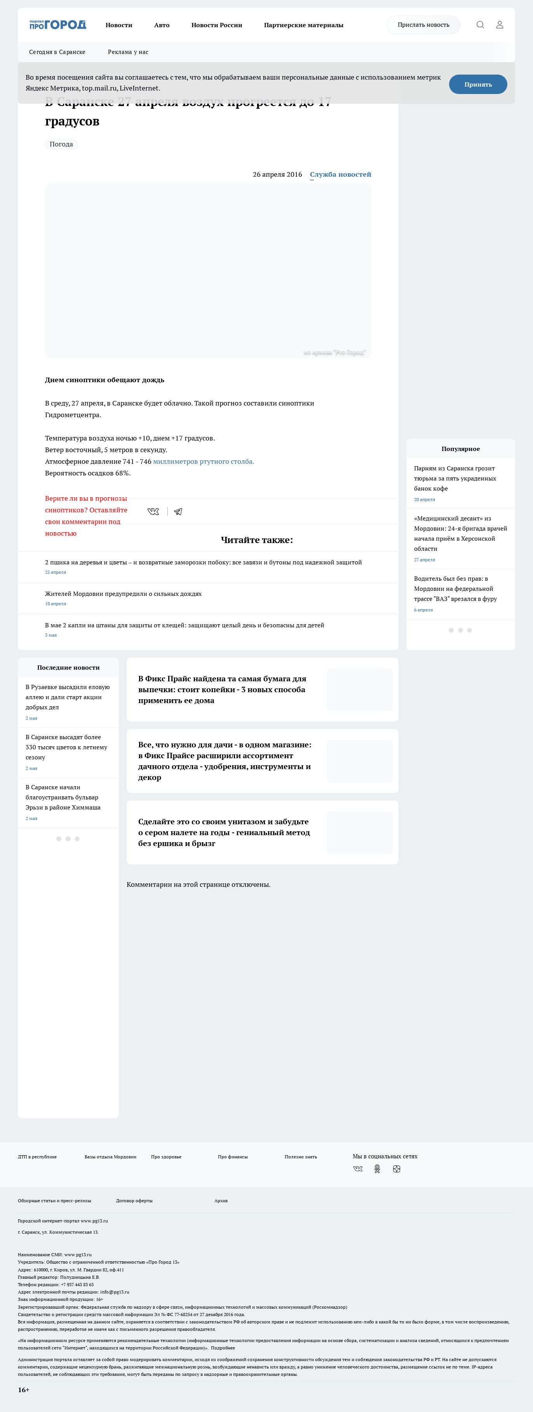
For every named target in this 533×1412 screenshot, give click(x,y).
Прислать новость (423, 24)
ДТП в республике (37, 1157)
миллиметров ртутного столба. (203, 461)
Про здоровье (166, 1157)
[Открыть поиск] (480, 25)
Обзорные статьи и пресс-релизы (54, 1200)
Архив (221, 1200)
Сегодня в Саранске (57, 52)
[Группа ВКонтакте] (358, 1169)
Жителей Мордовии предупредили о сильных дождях (208, 599)
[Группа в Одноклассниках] (377, 1169)
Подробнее (223, 1348)
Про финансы (233, 1157)
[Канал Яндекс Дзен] (396, 1169)
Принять (478, 84)
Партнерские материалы (303, 25)
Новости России (217, 25)
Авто (162, 25)
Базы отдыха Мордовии (110, 1157)
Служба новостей (340, 174)
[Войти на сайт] (499, 25)
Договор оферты (134, 1200)
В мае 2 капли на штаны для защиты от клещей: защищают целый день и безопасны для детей (208, 630)
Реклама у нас (128, 52)
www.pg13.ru (94, 1221)
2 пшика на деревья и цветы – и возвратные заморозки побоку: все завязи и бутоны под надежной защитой (208, 567)
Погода (61, 143)
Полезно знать (301, 1157)
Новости (119, 25)
